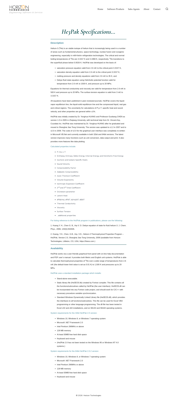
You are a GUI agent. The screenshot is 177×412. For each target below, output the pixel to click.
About (146, 9)
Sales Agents (134, 9)
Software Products (115, 9)
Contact (156, 9)
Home (100, 9)
